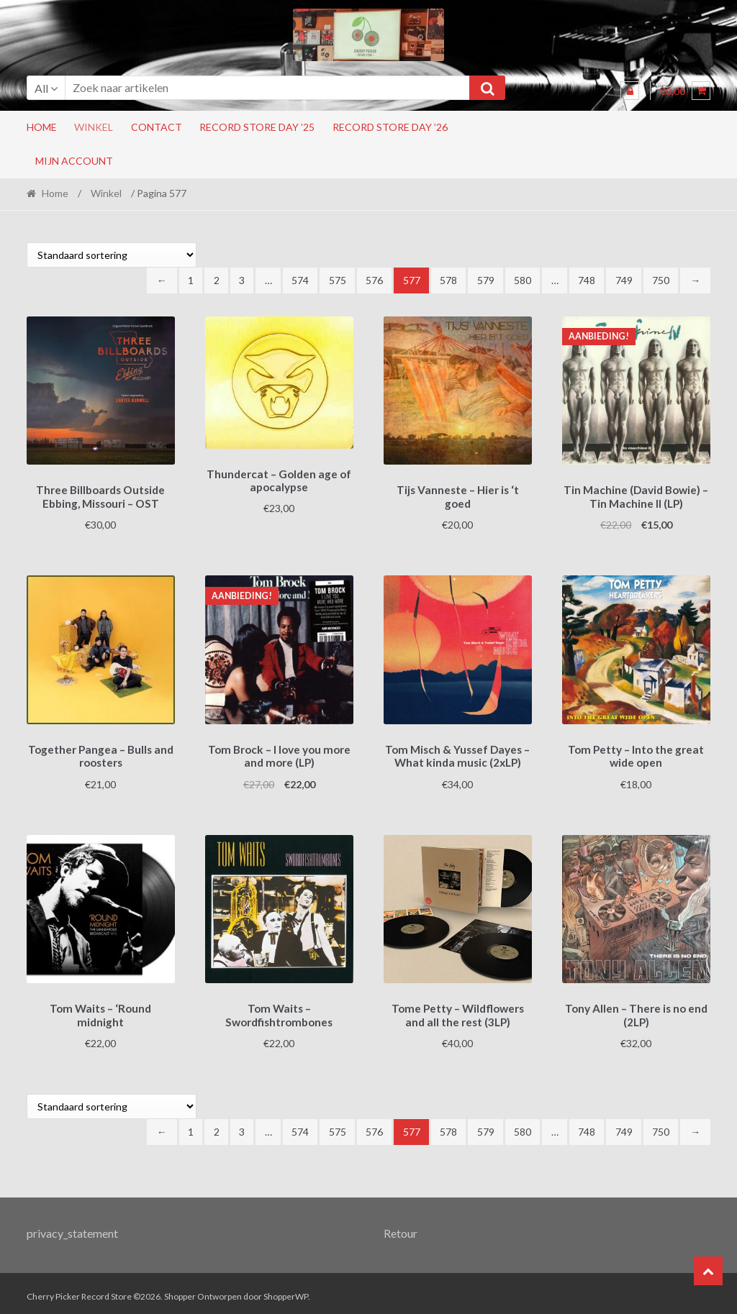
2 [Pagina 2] (217, 280)
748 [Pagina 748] (586, 280)
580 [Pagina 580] (522, 280)
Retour (400, 1226)
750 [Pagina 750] (660, 280)
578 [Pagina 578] (448, 280)
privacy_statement (72, 1226)
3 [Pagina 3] (242, 280)
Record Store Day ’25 (257, 127)
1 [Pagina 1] (191, 280)
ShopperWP (285, 1290)
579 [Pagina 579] (485, 280)
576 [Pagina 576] (374, 280)
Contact (156, 127)
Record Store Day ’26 (390, 127)
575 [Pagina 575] (337, 280)
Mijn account (74, 161)
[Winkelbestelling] (111, 255)
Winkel (93, 127)
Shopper (180, 1290)
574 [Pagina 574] (300, 280)
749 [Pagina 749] (624, 280)
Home (42, 127)
